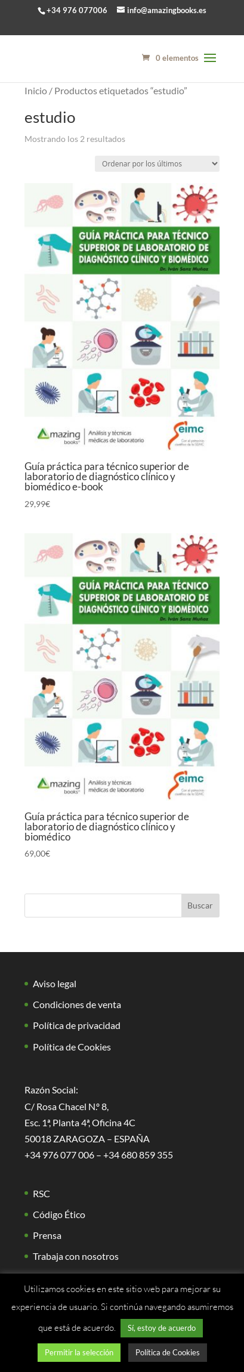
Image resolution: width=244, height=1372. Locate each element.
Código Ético (59, 1214)
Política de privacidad (77, 1025)
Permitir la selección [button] (79, 1352)
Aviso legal (54, 983)
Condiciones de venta (77, 1004)
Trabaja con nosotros (76, 1256)
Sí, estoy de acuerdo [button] (162, 1328)
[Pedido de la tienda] (157, 164)
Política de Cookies (72, 1046)
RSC (41, 1193)
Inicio (35, 90)
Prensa (47, 1235)
